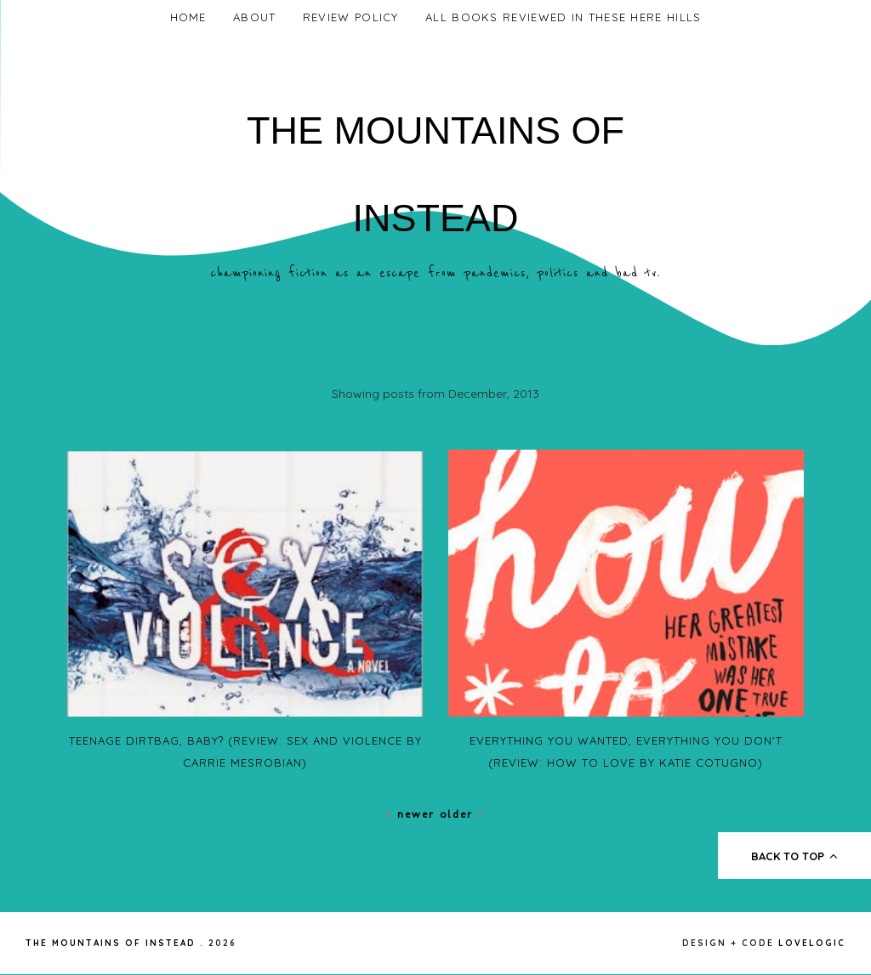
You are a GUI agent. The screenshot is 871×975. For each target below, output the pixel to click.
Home (188, 17)
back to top (795, 856)
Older (462, 814)
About (254, 17)
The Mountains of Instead (111, 943)
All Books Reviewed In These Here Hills (563, 17)
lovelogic (811, 943)
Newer (413, 814)
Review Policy (351, 17)
